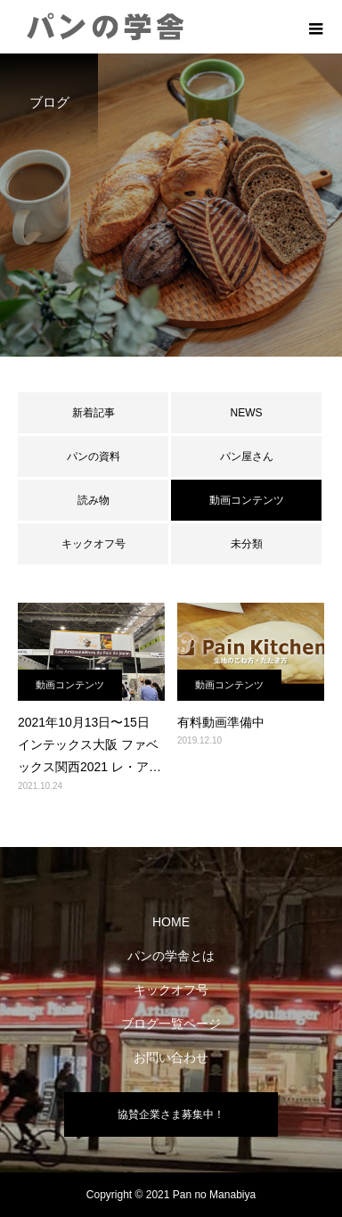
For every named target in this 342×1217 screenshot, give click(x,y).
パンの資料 (93, 456)
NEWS (247, 413)
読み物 (93, 500)
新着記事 (93, 413)
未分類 (247, 544)
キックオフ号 (93, 544)
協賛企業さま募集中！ (171, 1114)
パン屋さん (246, 456)
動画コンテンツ (70, 684)
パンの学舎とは (171, 956)
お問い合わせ (171, 1057)
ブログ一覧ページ (171, 1023)
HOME (171, 922)
